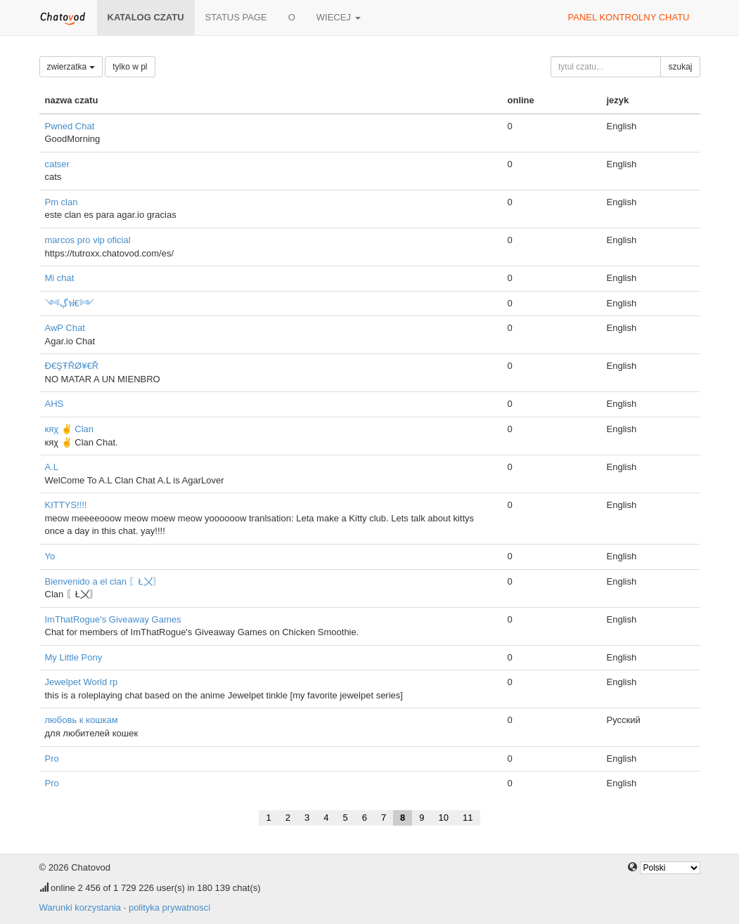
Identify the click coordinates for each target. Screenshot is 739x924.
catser (57, 164)
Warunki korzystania (80, 907)
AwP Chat (65, 328)
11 (468, 817)
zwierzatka (71, 67)
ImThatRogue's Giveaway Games (113, 619)
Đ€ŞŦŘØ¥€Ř (72, 365)
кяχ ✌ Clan (69, 429)
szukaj (680, 67)
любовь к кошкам (81, 720)
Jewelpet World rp (81, 682)
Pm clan (61, 202)
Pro (52, 758)
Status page (236, 17)
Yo (50, 556)
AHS (54, 403)
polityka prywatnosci (169, 907)
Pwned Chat (70, 126)
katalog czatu (146, 17)
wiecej (338, 17)
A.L (52, 467)
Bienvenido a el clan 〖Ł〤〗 (103, 581)
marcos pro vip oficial (88, 240)
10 (444, 817)
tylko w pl (130, 67)
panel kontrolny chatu (629, 17)
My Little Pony (74, 657)
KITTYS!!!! (66, 505)
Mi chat (60, 278)
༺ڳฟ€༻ (69, 303)
